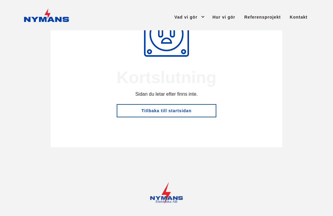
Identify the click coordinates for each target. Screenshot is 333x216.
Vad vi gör (185, 17)
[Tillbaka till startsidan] (46, 15)
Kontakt (299, 17)
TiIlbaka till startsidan (167, 110)
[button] (184, 17)
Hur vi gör (223, 17)
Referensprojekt (262, 17)
